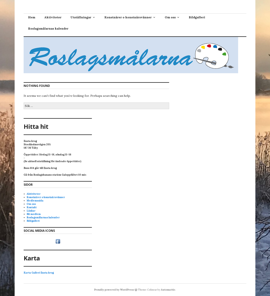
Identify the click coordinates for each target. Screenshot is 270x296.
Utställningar (80, 17)
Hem (31, 17)
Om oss (170, 17)
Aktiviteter (53, 17)
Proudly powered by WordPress (114, 289)
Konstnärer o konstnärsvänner (128, 17)
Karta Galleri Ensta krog (39, 272)
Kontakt (32, 207)
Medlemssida (35, 200)
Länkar (31, 210)
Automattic (168, 289)
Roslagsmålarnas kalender (48, 28)
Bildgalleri (197, 17)
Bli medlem (34, 214)
